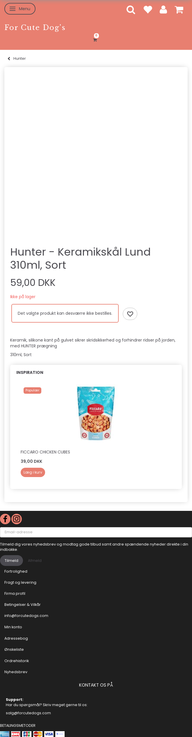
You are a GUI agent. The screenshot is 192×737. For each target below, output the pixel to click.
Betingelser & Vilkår (22, 604)
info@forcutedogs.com (26, 615)
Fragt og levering (20, 582)
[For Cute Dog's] (35, 27)
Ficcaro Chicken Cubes (45, 452)
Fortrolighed (15, 571)
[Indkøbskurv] (96, 39)
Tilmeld (11, 560)
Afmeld (35, 560)
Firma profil (14, 593)
